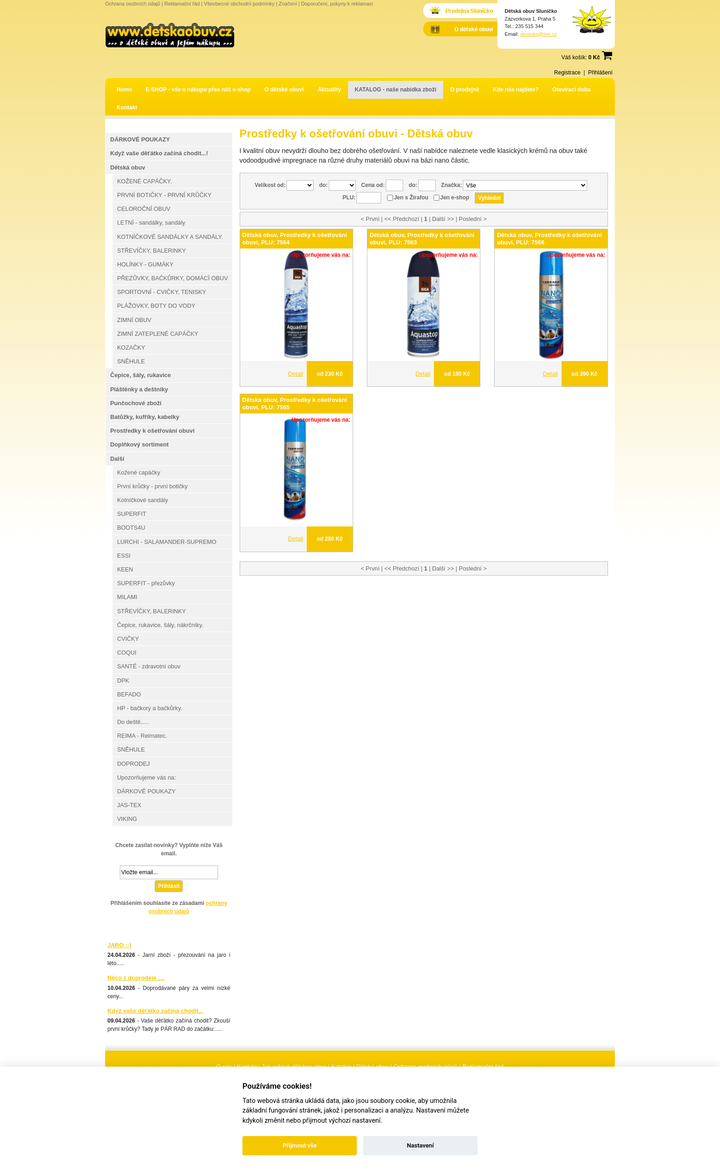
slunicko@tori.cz (538, 34)
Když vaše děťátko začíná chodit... (155, 1010)
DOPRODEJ (133, 763)
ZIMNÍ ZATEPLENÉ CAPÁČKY (157, 333)
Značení (288, 3)
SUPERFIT (131, 513)
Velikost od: (270, 185)
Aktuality (329, 89)
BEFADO (129, 694)
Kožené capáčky (138, 472)
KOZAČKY (131, 347)
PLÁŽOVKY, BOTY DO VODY (156, 305)
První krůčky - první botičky (152, 486)
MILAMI (127, 596)
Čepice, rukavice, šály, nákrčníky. (160, 625)
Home (124, 89)
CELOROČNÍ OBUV (143, 208)
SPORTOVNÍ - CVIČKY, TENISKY (161, 291)
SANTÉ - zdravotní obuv (148, 666)
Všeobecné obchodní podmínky (239, 3)
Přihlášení (600, 72)
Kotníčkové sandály (142, 500)
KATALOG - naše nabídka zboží (396, 89)
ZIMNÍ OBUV (134, 320)
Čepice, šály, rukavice (140, 375)
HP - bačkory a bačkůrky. (149, 708)
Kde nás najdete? (516, 89)
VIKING (127, 818)
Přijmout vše (300, 1145)
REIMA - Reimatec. (142, 735)
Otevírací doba (571, 89)
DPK (123, 680)
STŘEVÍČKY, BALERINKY (151, 250)
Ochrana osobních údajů (132, 3)
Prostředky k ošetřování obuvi (152, 430)
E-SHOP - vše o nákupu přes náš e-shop (198, 89)
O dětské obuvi (284, 89)
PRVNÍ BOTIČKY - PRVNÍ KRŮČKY (164, 195)
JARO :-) (119, 945)
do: (323, 185)
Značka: (451, 185)
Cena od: (373, 185)
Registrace (567, 72)
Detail (295, 373)
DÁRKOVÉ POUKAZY (140, 139)
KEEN (125, 569)
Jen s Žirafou (411, 197)
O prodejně (464, 89)
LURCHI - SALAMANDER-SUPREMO (166, 541)
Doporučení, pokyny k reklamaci (337, 3)
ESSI (123, 555)
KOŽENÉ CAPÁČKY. (144, 181)
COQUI (126, 652)
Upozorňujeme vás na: (146, 777)
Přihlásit (169, 886)
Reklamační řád (182, 3)
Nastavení (420, 1145)
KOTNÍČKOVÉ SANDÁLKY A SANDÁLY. (170, 236)
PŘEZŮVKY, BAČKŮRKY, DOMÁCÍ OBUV (172, 278)
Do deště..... (133, 721)
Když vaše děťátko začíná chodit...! (159, 153)
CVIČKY (128, 638)
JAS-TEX (129, 805)
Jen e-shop (454, 197)
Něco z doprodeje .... (135, 977)
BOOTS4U (131, 527)
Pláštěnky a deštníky (139, 389)
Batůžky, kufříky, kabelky (144, 416)
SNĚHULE (131, 361)
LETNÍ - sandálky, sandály (151, 222)
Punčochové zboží (136, 403)
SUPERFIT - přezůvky (146, 583)
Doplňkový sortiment (139, 444)
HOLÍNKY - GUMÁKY (145, 264)
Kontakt (127, 107)
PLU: (349, 197)
